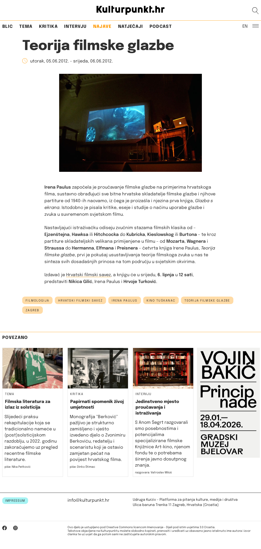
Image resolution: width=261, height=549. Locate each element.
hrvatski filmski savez (80, 300)
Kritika (48, 26)
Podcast (161, 26)
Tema (25, 26)
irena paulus (124, 300)
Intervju (75, 26)
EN (245, 26)
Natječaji (130, 26)
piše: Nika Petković (18, 466)
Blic (7, 26)
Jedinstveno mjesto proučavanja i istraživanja (157, 407)
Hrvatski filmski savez (88, 275)
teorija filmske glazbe (207, 300)
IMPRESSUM (15, 500)
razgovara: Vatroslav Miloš (153, 472)
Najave (102, 26)
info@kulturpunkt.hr (88, 500)
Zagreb (32, 310)
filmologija (37, 300)
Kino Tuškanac (161, 300)
